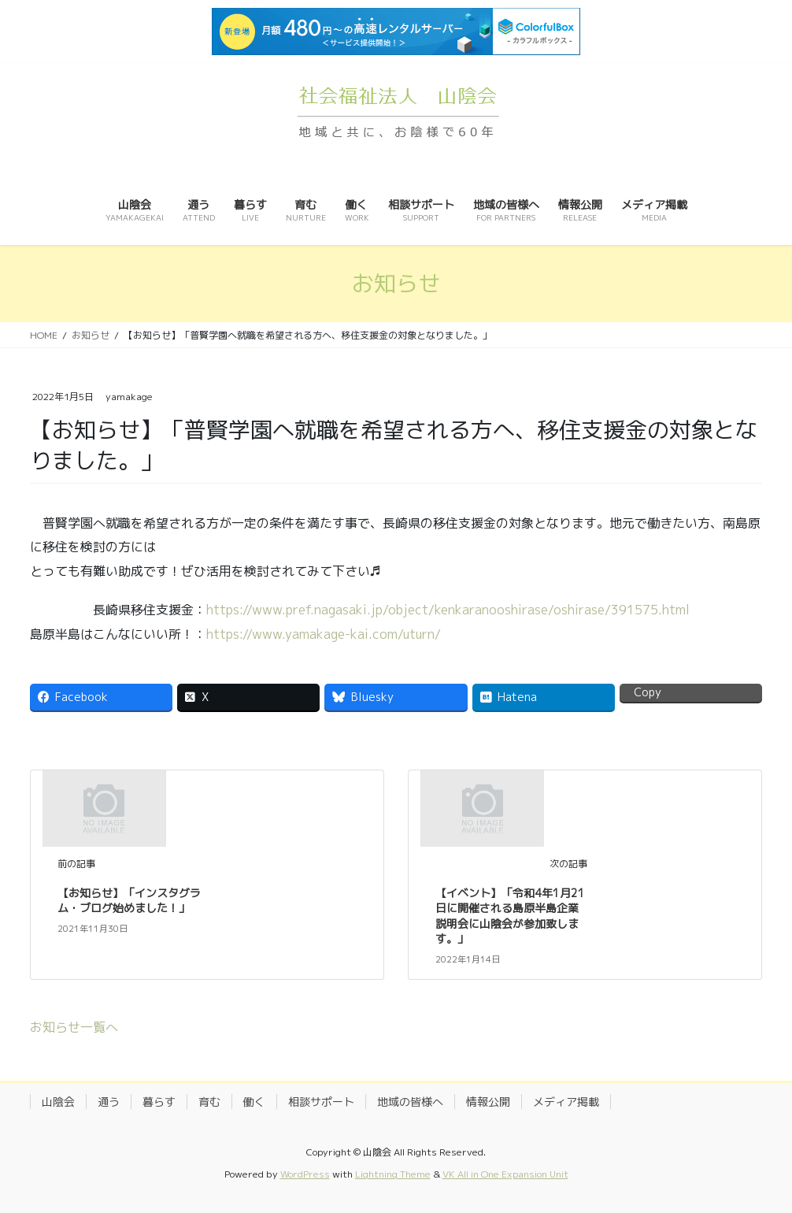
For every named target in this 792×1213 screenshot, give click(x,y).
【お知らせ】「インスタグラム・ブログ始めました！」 (129, 900)
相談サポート (321, 1101)
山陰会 (58, 1101)
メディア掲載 (566, 1101)
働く (254, 1101)
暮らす (159, 1101)
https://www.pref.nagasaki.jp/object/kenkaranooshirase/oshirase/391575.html (448, 609)
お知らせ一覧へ (74, 1027)
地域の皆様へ (410, 1101)
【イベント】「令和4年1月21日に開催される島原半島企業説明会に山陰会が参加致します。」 (510, 916)
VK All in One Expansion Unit (505, 1174)
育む (209, 1101)
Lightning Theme (393, 1174)
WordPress (305, 1174)
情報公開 (488, 1101)
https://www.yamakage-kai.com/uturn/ (323, 634)
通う (109, 1101)
